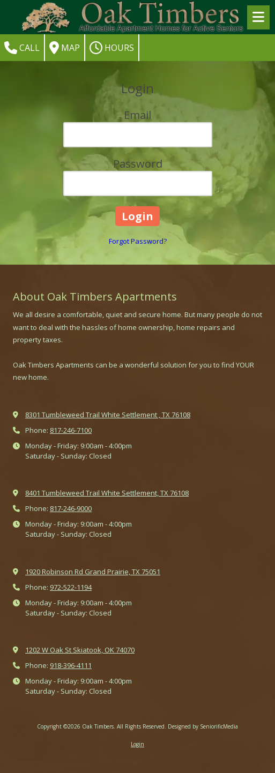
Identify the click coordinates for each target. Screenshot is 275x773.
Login (137, 744)
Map (64, 47)
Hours (112, 47)
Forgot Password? (138, 241)
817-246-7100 (71, 430)
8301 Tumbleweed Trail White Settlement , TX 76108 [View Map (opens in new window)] (107, 414)
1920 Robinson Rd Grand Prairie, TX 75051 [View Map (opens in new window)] (92, 571)
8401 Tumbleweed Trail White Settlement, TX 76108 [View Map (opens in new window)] (107, 493)
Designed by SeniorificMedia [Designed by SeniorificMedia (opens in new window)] (203, 726)
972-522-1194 (71, 587)
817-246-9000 (71, 508)
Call (22, 47)
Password (137, 163)
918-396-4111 (71, 665)
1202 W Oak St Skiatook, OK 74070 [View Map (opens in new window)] (80, 650)
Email (137, 115)
